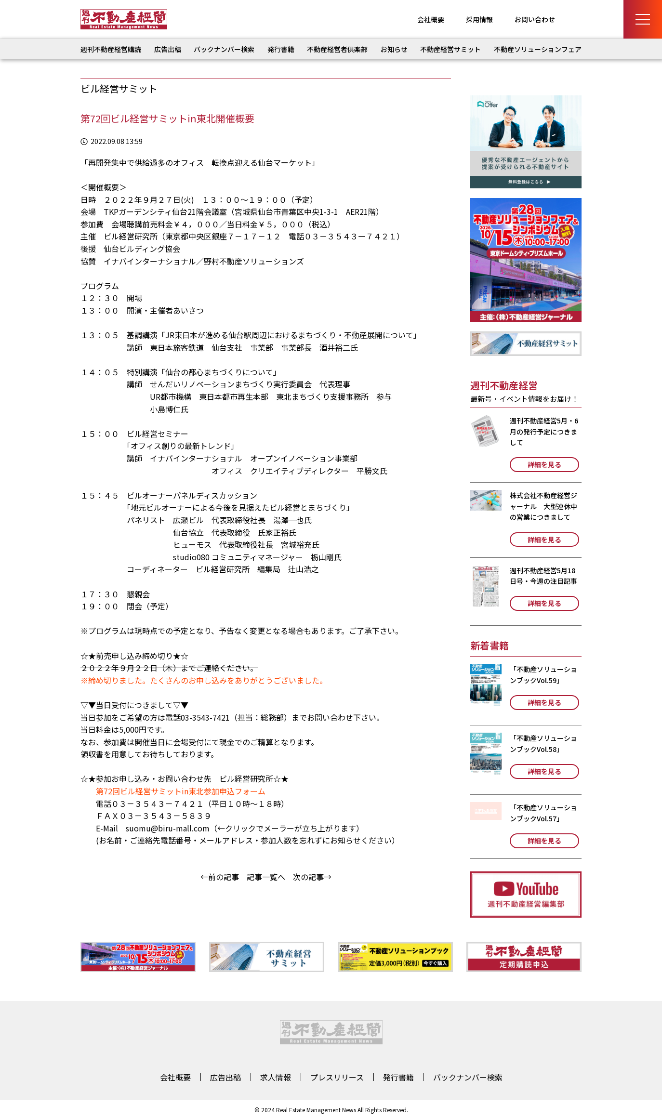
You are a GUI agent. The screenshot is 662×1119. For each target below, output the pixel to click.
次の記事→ (312, 876)
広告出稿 (167, 49)
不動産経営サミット (450, 49)
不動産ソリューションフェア (538, 49)
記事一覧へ (266, 876)
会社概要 (430, 19)
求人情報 (275, 1077)
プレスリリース (337, 1077)
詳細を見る (544, 464)
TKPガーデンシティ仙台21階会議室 (165, 211)
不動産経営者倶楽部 (337, 49)
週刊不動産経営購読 (110, 49)
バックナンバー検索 (224, 49)
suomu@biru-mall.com (168, 828)
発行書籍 (280, 49)
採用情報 (479, 19)
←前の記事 (219, 876)
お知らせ (394, 49)
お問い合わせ (535, 19)
